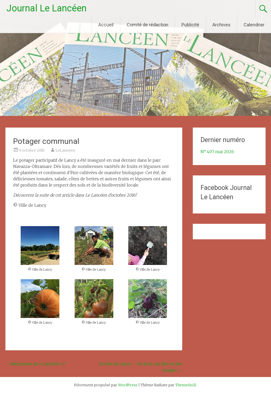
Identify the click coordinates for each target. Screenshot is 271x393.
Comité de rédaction (147, 24)
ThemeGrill (185, 385)
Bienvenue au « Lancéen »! (35, 363)
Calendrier (254, 24)
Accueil (106, 24)
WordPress (127, 385)
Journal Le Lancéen (46, 8)
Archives (221, 24)
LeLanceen (65, 150)
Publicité (190, 24)
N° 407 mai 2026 (217, 151)
